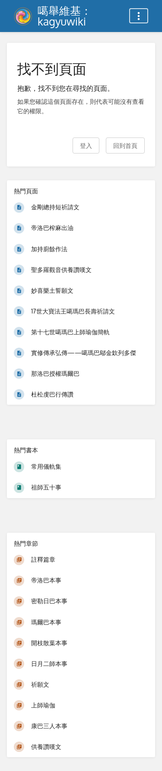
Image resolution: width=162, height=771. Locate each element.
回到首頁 (125, 145)
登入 (86, 145)
